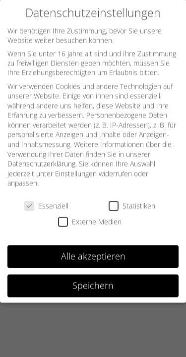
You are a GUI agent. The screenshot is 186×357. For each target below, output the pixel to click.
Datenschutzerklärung (41, 159)
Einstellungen (76, 169)
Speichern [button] (93, 281)
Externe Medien (90, 217)
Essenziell (46, 201)
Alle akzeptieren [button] (93, 252)
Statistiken (132, 201)
